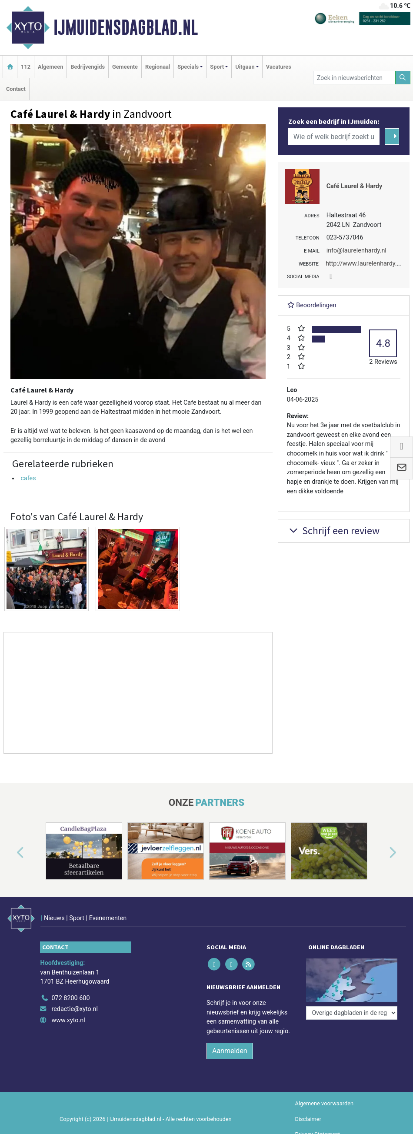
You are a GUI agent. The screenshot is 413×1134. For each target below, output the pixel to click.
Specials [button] (188, 66)
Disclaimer (308, 1119)
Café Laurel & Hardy (354, 186)
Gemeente (125, 66)
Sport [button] (217, 66)
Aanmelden (229, 1051)
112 (25, 66)
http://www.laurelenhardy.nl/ (365, 263)
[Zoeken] (403, 77)
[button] (10, 853)
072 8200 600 (70, 998)
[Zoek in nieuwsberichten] (354, 77)
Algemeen (50, 66)
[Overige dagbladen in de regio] (351, 1013)
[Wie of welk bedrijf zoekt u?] (334, 136)
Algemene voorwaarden (324, 1103)
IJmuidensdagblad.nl (125, 27)
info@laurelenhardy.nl (356, 250)
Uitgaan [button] (244, 66)
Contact (16, 89)
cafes (28, 478)
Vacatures (278, 66)
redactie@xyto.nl (74, 1009)
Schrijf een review (333, 530)
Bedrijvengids (87, 66)
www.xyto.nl (68, 1020)
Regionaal (157, 66)
